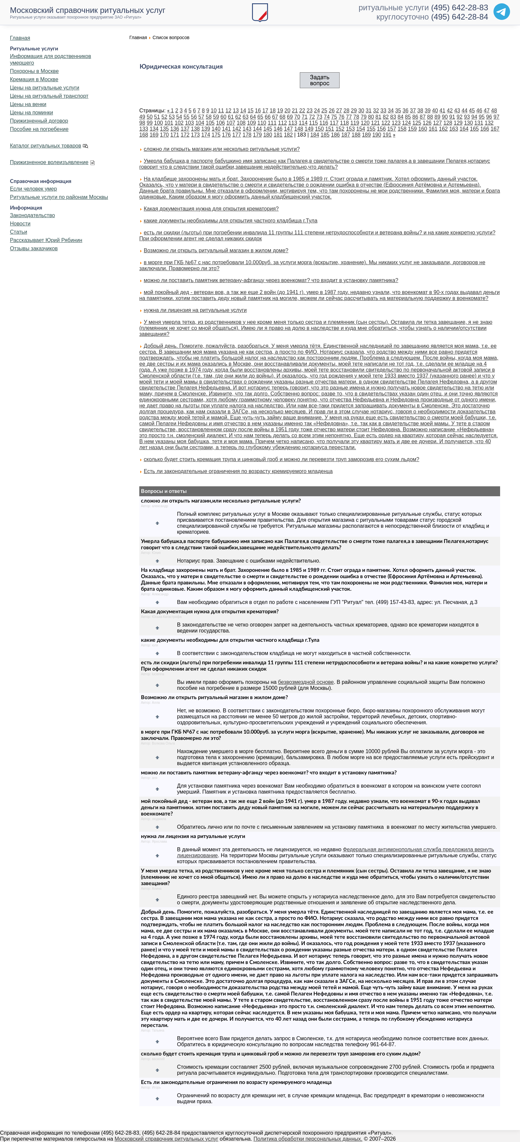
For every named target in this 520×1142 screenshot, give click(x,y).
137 (185, 129)
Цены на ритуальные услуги (44, 87)
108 (241, 123)
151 (329, 129)
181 (278, 135)
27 (339, 110)
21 (295, 110)
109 (251, 123)
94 (474, 117)
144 (257, 129)
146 (278, 129)
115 (313, 123)
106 (220, 123)
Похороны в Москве (34, 71)
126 (427, 123)
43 (457, 110)
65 (260, 117)
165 (474, 129)
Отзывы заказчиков (34, 248)
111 (272, 123)
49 (142, 117)
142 (236, 129)
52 (164, 117)
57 (201, 117)
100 (158, 123)
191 (387, 135)
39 (428, 110)
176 (226, 135)
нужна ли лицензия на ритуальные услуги (195, 310)
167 (494, 129)
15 (251, 110)
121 (375, 123)
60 (224, 117)
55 (187, 117)
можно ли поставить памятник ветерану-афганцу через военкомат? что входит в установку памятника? (271, 280)
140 (216, 129)
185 (325, 135)
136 (174, 129)
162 (443, 129)
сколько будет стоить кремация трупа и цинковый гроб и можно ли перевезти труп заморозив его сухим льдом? (281, 459)
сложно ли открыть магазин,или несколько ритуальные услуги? (221, 149)
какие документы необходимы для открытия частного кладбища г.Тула (230, 220)
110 (261, 123)
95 (482, 117)
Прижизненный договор (39, 121)
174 (205, 135)
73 (319, 117)
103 (189, 123)
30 (361, 110)
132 (489, 123)
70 (297, 117)
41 (442, 110)
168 (143, 135)
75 (334, 117)
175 (216, 135)
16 (258, 110)
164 (464, 129)
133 (143, 129)
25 (324, 110)
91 (452, 117)
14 (243, 110)
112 (282, 123)
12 (228, 110)
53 (172, 117)
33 (383, 110)
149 (309, 129)
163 (453, 129)
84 (401, 117)
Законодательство (32, 215)
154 (360, 129)
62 (238, 117)
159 (412, 129)
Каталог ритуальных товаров (45, 146)
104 (199, 123)
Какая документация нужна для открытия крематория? (211, 208)
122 (385, 123)
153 (350, 129)
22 (302, 110)
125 (416, 123)
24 (317, 110)
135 (164, 129)
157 (391, 129)
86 (415, 117)
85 (408, 117)
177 (236, 135)
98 (142, 123)
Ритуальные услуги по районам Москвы (59, 197)
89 (437, 117)
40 (435, 110)
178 (247, 135)
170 (164, 135)
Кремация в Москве (34, 79)
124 (406, 123)
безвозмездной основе (306, 682)
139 (205, 129)
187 (345, 135)
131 (478, 123)
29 (354, 110)
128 (447, 123)
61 (231, 117)
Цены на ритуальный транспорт (49, 96)
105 (210, 123)
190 (376, 135)
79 (364, 117)
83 (393, 117)
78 (356, 117)
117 (334, 123)
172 (185, 135)
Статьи (18, 232)
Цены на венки (28, 104)
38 (420, 110)
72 (312, 117)
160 (422, 129)
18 (273, 110)
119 (354, 123)
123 (396, 123)
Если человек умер (33, 189)
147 (288, 129)
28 (347, 110)
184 (314, 135)
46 (479, 110)
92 (460, 117)
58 (209, 117)
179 (257, 135)
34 (391, 110)
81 (378, 117)
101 (168, 123)
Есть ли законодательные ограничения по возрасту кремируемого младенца (238, 471)
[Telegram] (501, 11)
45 (472, 110)
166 (484, 129)
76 (342, 117)
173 (195, 135)
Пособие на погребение (39, 129)
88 (430, 117)
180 (267, 135)
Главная (20, 38)
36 (406, 110)
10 (214, 110)
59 (216, 117)
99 (150, 123)
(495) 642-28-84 (459, 16)
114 (303, 123)
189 (366, 135)
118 (344, 123)
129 (458, 123)
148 (298, 129)
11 (221, 110)
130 (468, 123)
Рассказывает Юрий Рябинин (46, 240)
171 (174, 135)
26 (332, 110)
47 (487, 110)
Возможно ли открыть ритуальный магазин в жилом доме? (216, 250)
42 (450, 110)
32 (376, 110)
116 (323, 123)
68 (283, 117)
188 (356, 135)
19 (280, 110)
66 (268, 117)
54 (179, 117)
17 (265, 110)
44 (465, 110)
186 (335, 135)
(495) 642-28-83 (459, 7)
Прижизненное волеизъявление (49, 162)
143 (247, 129)
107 (231, 123)
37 (413, 110)
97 (496, 117)
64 (253, 117)
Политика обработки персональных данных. (308, 1139)
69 (290, 117)
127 (437, 123)
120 (365, 123)
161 (432, 129)
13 (236, 110)
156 (381, 129)
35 (398, 110)
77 (349, 117)
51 (157, 117)
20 (288, 110)
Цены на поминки (31, 112)
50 (150, 117)
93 (467, 117)
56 (194, 117)
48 (494, 110)
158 (402, 129)
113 (293, 123)
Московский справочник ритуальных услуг (167, 1139)
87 (423, 117)
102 (179, 123)
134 (154, 129)
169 (154, 135)
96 (489, 117)
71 (305, 117)
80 (371, 117)
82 (386, 117)
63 (246, 117)
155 (370, 129)
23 (310, 110)
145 (267, 129)
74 (327, 117)
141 (226, 129)
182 (288, 135)
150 (319, 129)
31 (369, 110)
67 (275, 117)
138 (195, 129)
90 (445, 117)
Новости (20, 223)
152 (340, 129)
